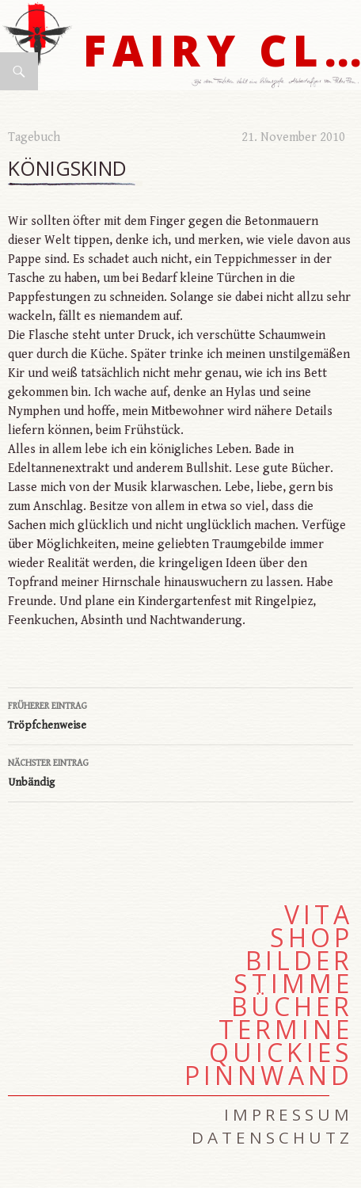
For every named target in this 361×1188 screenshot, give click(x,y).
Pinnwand (268, 1075)
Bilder (299, 961)
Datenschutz (272, 1137)
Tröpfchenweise (180, 714)
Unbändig (180, 771)
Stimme (293, 984)
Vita (318, 915)
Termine (285, 1030)
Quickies (281, 1052)
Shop (311, 938)
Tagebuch (34, 137)
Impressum (288, 1114)
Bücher (292, 1007)
